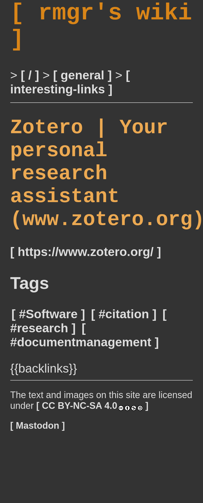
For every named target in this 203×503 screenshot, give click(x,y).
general (82, 86)
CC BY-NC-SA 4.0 (92, 439)
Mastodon (37, 459)
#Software (48, 347)
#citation (123, 347)
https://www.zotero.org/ (86, 285)
